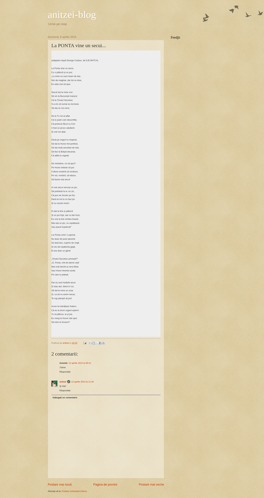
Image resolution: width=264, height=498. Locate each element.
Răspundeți (64, 372)
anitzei (62, 381)
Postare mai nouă (60, 484)
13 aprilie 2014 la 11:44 (82, 381)
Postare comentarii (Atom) (74, 491)
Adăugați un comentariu (64, 397)
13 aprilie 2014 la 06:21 (80, 363)
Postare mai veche (151, 484)
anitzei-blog (72, 14)
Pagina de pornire (105, 484)
